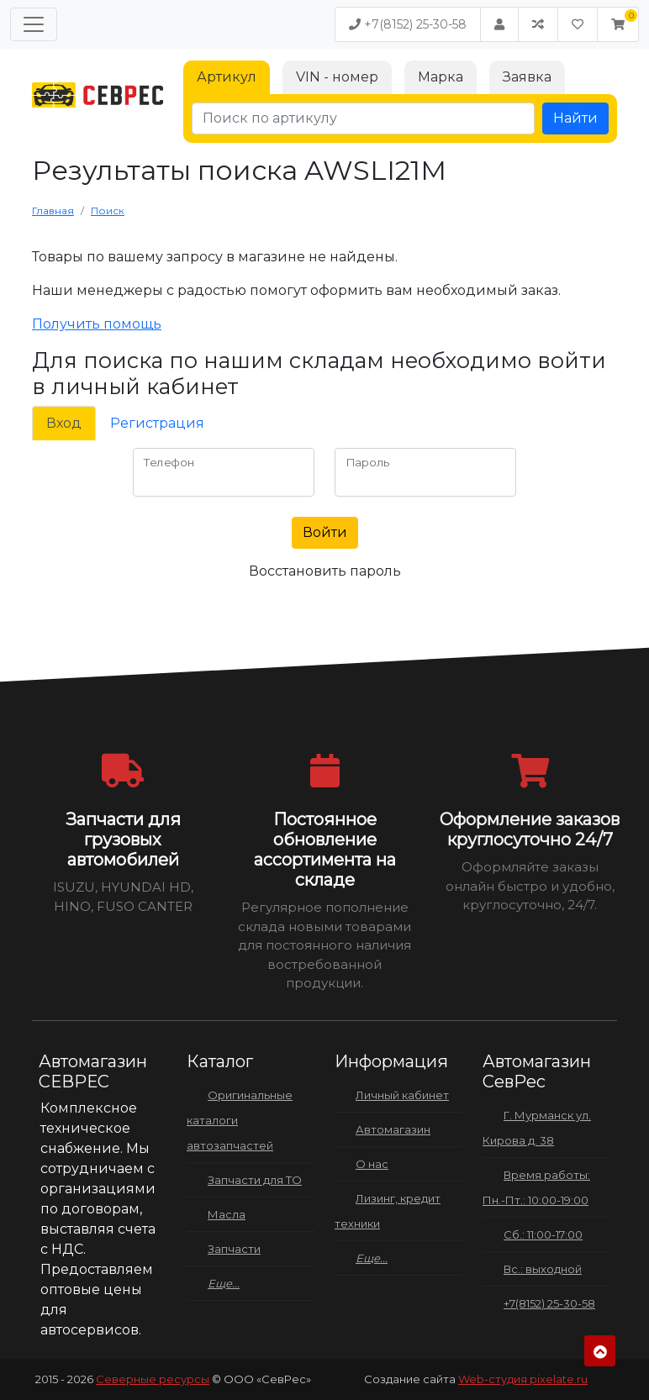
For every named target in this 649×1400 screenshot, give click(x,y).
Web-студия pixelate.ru (523, 1379)
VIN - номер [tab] (337, 77)
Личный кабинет (402, 1095)
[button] (618, 24)
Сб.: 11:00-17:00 (543, 1234)
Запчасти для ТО (255, 1180)
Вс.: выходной (543, 1269)
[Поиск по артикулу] (363, 118)
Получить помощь (96, 324)
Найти (575, 118)
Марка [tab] (440, 77)
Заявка (527, 77)
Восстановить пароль (325, 571)
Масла (226, 1214)
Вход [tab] (64, 423)
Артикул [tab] (226, 77)
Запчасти (234, 1248)
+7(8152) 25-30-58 (408, 24)
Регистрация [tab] (157, 423)
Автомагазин (393, 1129)
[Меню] (33, 24)
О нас (372, 1164)
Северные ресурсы (152, 1379)
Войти (325, 532)
